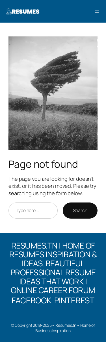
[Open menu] (97, 11)
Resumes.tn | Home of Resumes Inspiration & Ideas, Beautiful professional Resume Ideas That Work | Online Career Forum (53, 268)
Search (80, 210)
